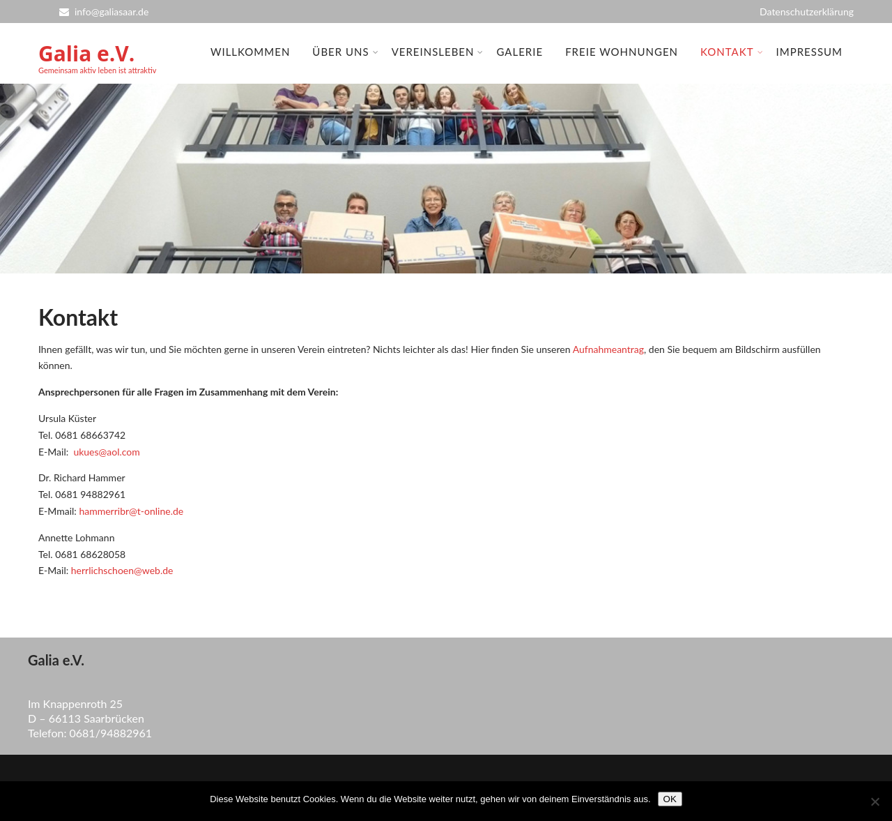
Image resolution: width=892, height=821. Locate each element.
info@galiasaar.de (103, 11)
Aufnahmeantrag (608, 349)
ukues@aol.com (106, 452)
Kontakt (732, 51)
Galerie (519, 51)
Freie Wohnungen (621, 51)
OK (670, 799)
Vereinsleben (438, 51)
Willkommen (250, 51)
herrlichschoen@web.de (122, 570)
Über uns (345, 51)
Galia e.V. (86, 53)
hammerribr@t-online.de (131, 511)
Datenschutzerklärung (807, 11)
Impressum (809, 51)
